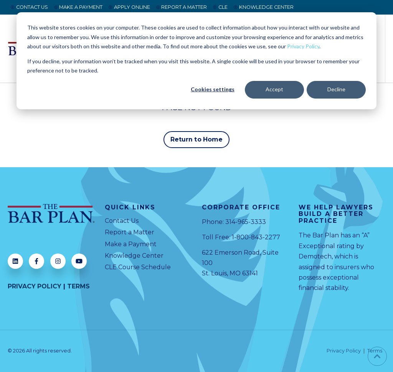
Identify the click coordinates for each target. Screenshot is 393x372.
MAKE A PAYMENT (78, 7)
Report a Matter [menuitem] (129, 232)
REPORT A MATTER (181, 7)
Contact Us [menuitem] (122, 221)
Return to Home (196, 139)
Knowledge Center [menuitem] (134, 256)
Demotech (315, 256)
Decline (336, 89)
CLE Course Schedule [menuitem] (138, 267)
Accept (274, 89)
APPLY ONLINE (129, 7)
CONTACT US (29, 7)
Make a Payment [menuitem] (131, 244)
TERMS (79, 286)
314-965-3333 (245, 222)
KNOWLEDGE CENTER (264, 7)
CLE (220, 7)
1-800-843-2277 (256, 237)
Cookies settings (212, 89)
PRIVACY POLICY (35, 286)
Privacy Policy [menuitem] (344, 351)
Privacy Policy (303, 46)
